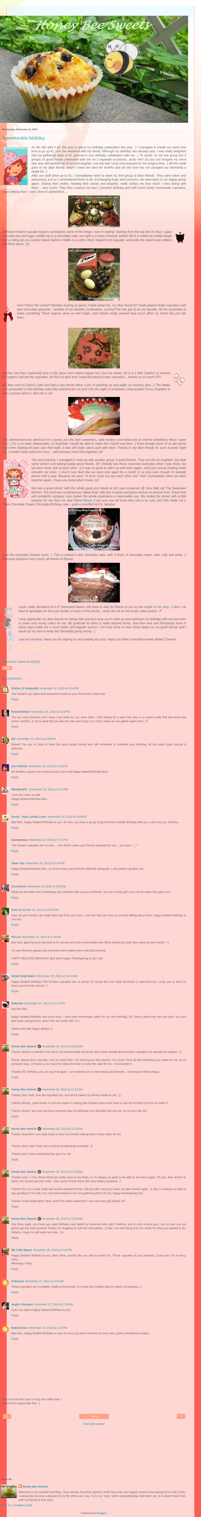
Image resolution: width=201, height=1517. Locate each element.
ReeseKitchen (20, 711)
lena (14, 909)
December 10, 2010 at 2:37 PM (48, 1327)
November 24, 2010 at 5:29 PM (50, 711)
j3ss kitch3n (19, 766)
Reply (15, 699)
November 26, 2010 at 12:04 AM (62, 1046)
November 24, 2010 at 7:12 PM (48, 839)
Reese (87, 500)
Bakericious (19, 1327)
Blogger (101, 1513)
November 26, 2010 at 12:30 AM (62, 1218)
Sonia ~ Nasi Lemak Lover (28, 816)
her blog (163, 607)
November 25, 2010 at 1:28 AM (41, 936)
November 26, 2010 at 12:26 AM (62, 1171)
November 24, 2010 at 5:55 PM (67, 816)
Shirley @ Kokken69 (24, 688)
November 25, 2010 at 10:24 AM (57, 976)
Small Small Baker (23, 976)
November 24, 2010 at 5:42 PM (48, 789)
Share (7, 668)
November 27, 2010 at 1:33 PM (53, 1304)
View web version (94, 1423)
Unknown (17, 1281)
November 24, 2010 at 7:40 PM (45, 863)
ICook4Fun (18, 886)
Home (94, 1416)
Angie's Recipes (22, 1304)
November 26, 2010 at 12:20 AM (62, 1128)
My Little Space (21, 1250)
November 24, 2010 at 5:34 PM (48, 766)
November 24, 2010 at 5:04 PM (59, 688)
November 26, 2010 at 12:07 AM (62, 1089)
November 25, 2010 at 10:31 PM (45, 1003)
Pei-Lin (16, 936)
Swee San (17, 863)
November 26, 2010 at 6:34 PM (52, 1250)
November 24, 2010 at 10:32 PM (38, 909)
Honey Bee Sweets (23, 1046)
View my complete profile (16, 1505)
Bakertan (17, 1003)
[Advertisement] (94, 11)
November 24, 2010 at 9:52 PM (46, 886)
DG (13, 738)
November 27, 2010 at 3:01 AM (44, 1281)
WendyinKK (19, 789)
